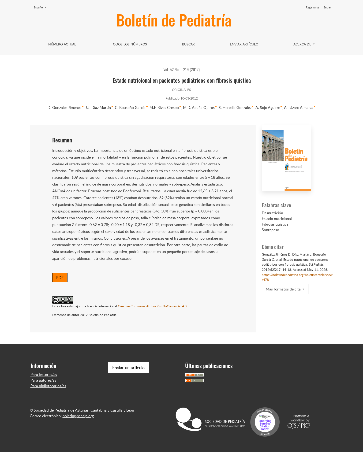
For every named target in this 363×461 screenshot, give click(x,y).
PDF (60, 277)
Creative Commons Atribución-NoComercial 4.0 (152, 306)
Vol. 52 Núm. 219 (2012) (181, 69)
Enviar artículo (244, 44)
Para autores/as (43, 389)
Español (41, 7)
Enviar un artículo (128, 377)
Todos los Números (129, 44)
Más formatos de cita (284, 289)
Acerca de (302, 44)
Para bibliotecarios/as (48, 395)
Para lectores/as (43, 384)
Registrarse (312, 7)
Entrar (327, 7)
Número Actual (62, 44)
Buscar (188, 44)
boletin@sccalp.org (78, 425)
